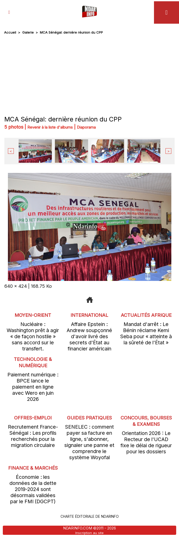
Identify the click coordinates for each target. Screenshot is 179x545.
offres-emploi (32, 417)
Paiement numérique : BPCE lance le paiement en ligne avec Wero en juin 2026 (32, 386)
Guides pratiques (89, 417)
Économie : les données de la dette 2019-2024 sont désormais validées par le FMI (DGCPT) (32, 496)
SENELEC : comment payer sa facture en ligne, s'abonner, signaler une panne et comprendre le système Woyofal (89, 442)
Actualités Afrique (146, 317)
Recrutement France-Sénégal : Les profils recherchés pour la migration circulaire (33, 436)
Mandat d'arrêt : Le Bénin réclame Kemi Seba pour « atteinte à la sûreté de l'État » (146, 339)
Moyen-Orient (33, 314)
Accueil (10, 32)
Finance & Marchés (33, 471)
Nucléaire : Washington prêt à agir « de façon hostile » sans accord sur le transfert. (33, 336)
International (89, 314)
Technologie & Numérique (33, 362)
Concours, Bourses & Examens (146, 423)
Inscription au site (89, 539)
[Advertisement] (89, 74)
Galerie (28, 32)
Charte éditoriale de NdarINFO (89, 523)
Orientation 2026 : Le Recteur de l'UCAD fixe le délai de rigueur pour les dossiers (146, 448)
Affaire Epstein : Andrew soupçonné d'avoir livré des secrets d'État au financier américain (89, 336)
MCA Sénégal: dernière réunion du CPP (71, 32)
